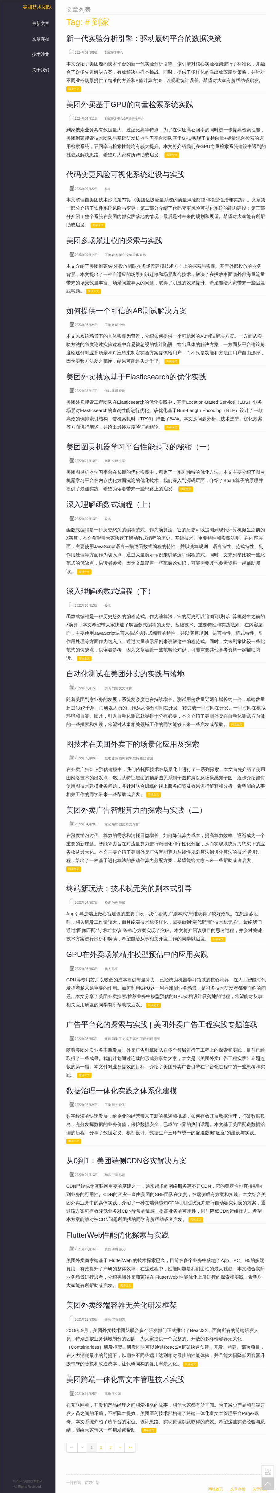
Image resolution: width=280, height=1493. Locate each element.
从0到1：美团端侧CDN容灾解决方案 (126, 1161)
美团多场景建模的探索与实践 (114, 240)
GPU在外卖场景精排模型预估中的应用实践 (137, 954)
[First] (72, 1448)
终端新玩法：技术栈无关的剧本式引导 (129, 888)
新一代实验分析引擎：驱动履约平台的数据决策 (143, 38)
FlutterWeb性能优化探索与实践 (117, 1235)
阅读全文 (73, 88)
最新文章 (40, 23)
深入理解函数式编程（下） (110, 591)
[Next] (120, 1448)
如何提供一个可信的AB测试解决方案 (126, 311)
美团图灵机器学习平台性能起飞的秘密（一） (140, 447)
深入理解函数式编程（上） (110, 504)
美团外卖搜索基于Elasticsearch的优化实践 (136, 377)
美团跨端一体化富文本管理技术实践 (125, 1379)
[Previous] (82, 1448)
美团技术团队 (37, 7)
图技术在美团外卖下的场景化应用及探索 (132, 744)
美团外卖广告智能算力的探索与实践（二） (136, 810)
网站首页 (215, 1489)
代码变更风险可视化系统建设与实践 (125, 174)
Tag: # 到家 (87, 22)
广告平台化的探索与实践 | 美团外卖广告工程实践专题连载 (161, 1024)
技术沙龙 (40, 54)
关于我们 (40, 69)
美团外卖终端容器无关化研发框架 (121, 1305)
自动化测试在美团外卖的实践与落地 (125, 674)
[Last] (130, 1448)
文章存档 (40, 38)
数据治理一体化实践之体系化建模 (121, 1091)
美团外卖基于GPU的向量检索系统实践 (129, 104)
